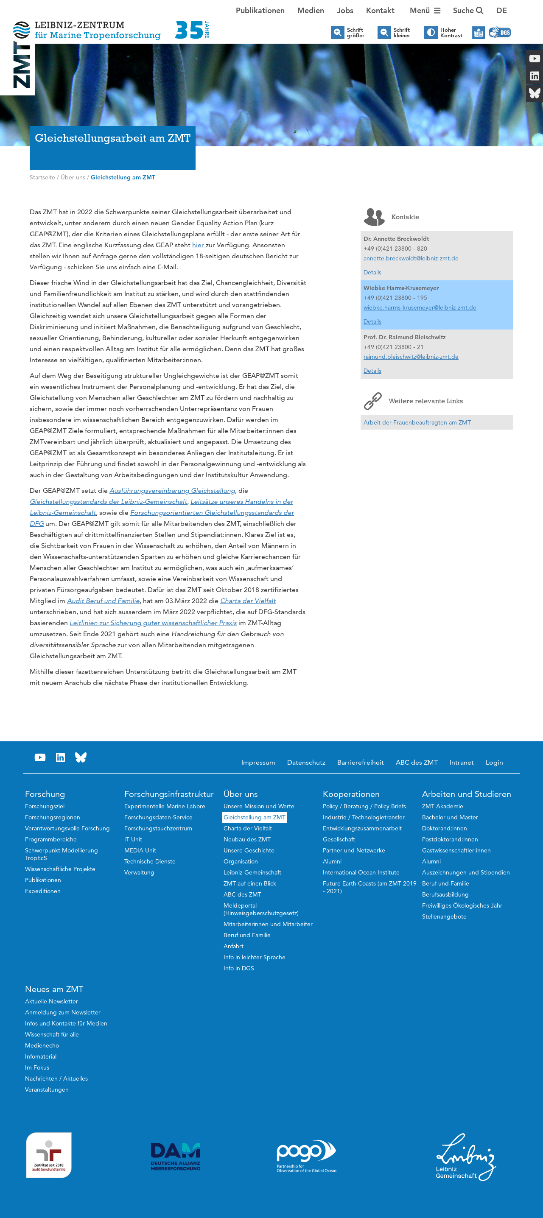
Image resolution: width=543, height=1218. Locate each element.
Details (372, 272)
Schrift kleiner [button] (402, 32)
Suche (468, 10)
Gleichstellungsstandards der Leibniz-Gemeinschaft (108, 501)
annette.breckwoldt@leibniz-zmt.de (411, 258)
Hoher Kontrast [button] (451, 32)
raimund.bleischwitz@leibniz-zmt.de (411, 356)
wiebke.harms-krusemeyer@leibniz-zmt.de (420, 307)
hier (199, 245)
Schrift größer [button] (355, 32)
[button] (501, 10)
